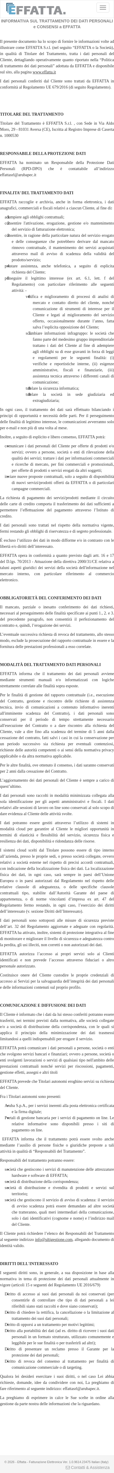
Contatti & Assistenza (88, 1467)
